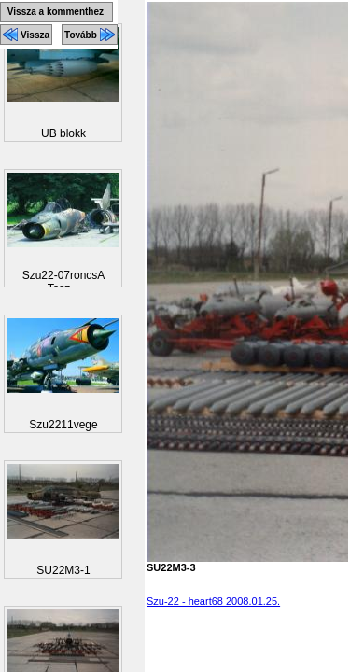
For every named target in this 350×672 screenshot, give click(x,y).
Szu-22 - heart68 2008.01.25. (213, 601)
